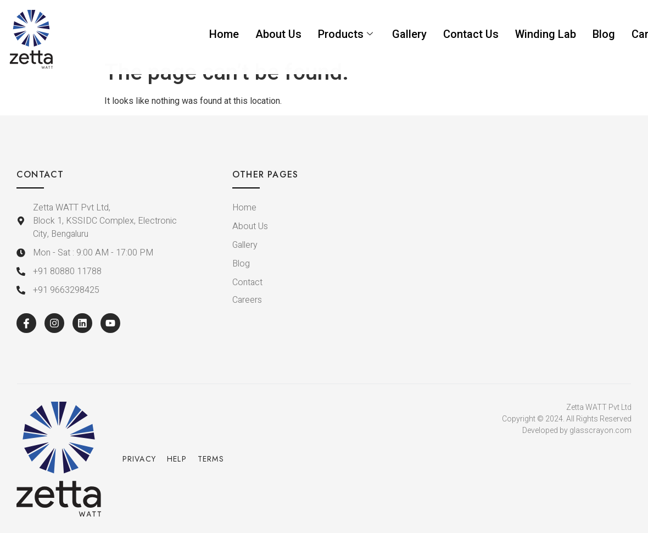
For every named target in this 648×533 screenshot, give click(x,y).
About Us (278, 34)
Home (224, 34)
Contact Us (471, 34)
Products (347, 34)
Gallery (409, 34)
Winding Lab (545, 34)
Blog (604, 34)
